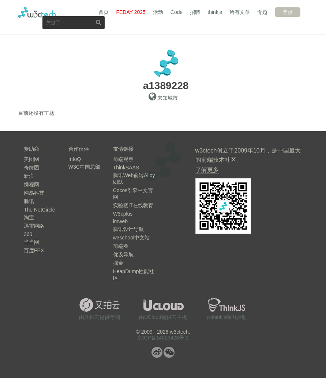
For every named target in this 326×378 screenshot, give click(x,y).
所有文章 (239, 12)
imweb (120, 221)
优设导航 (123, 254)
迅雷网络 (34, 226)
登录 (287, 12)
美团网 (31, 159)
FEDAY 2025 (130, 12)
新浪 (29, 176)
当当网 (31, 242)
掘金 (118, 263)
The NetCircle (39, 210)
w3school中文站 (131, 238)
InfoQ (74, 159)
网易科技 (34, 193)
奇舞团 (31, 167)
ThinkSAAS (126, 167)
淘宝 (29, 217)
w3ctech (37, 12)
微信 (169, 352)
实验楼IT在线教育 (133, 205)
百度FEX (34, 250)
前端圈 (120, 246)
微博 (156, 352)
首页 (103, 12)
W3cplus (123, 214)
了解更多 (207, 170)
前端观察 (123, 159)
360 (28, 234)
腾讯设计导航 (128, 229)
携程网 (31, 184)
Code (177, 12)
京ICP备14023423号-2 (162, 338)
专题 (262, 12)
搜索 (98, 22)
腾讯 (29, 201)
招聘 (195, 12)
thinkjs (214, 12)
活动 (158, 12)
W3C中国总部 (84, 167)
